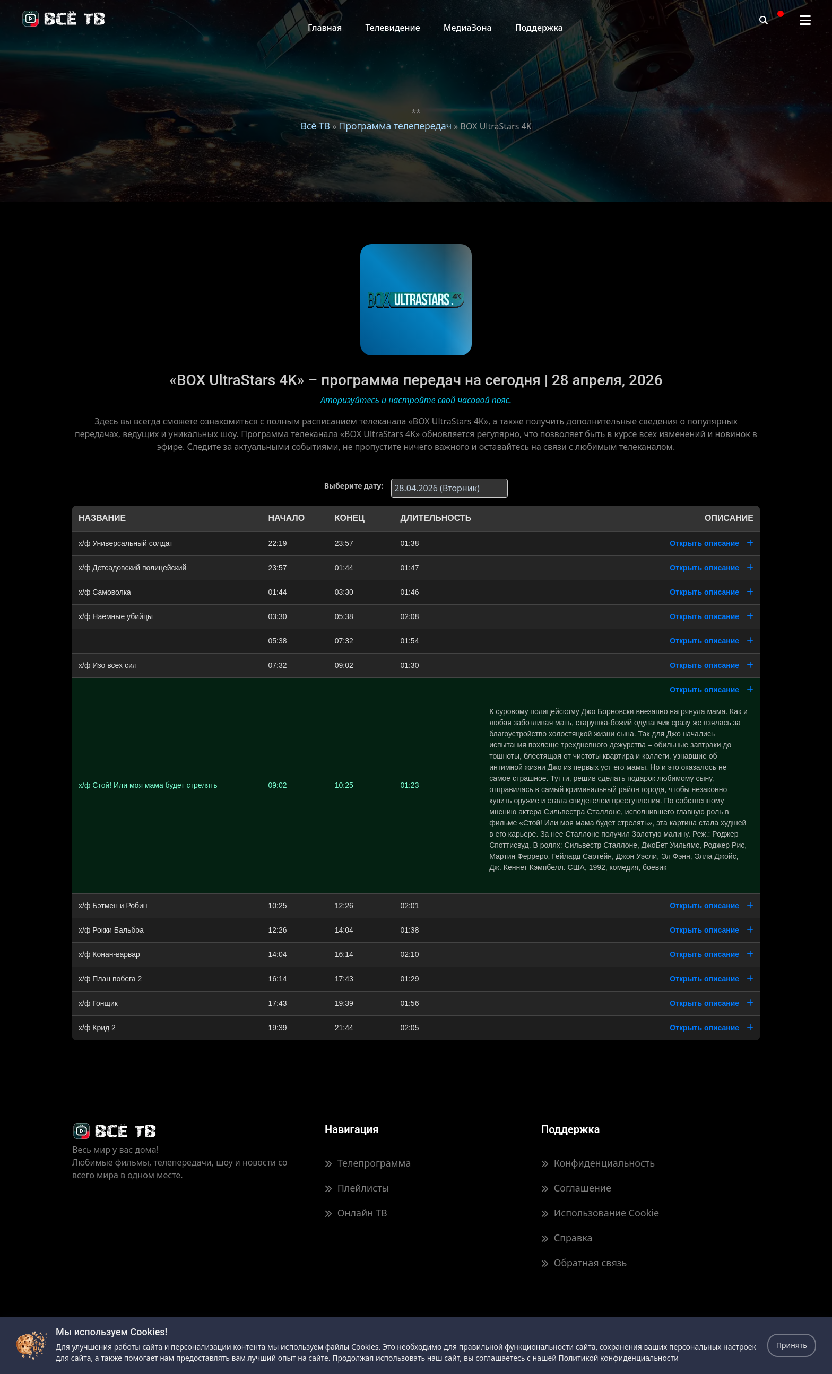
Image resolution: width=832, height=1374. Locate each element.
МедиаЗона (468, 27)
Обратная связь (584, 1262)
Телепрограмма (368, 1162)
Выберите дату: (353, 486)
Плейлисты (357, 1187)
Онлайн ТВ (356, 1212)
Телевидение (392, 27)
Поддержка (539, 27)
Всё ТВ (315, 125)
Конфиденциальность (598, 1162)
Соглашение (576, 1187)
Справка (566, 1237)
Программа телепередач (395, 125)
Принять (791, 1345)
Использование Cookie (600, 1212)
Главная (325, 27)
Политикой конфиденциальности (619, 1358)
